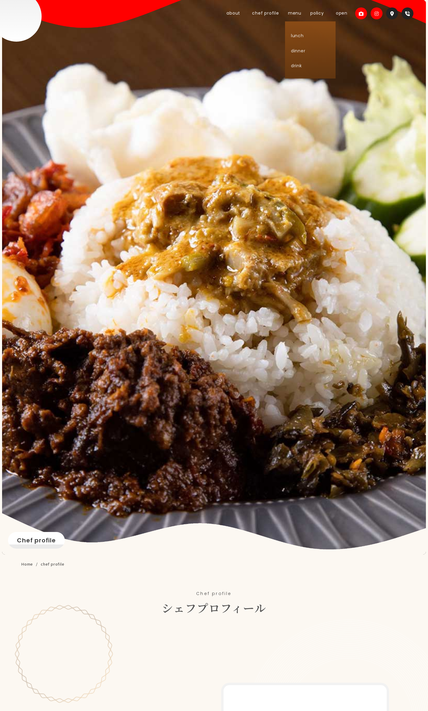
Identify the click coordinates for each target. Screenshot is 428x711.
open (340, 13)
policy (321, 13)
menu (302, 13)
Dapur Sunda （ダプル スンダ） (35, 29)
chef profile (275, 13)
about (250, 13)
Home (27, 564)
